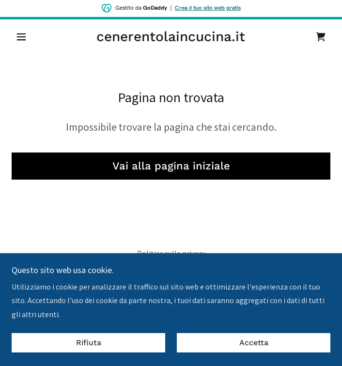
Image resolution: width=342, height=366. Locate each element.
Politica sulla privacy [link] (171, 253)
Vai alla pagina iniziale (171, 166)
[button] (36, 36)
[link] (171, 37)
